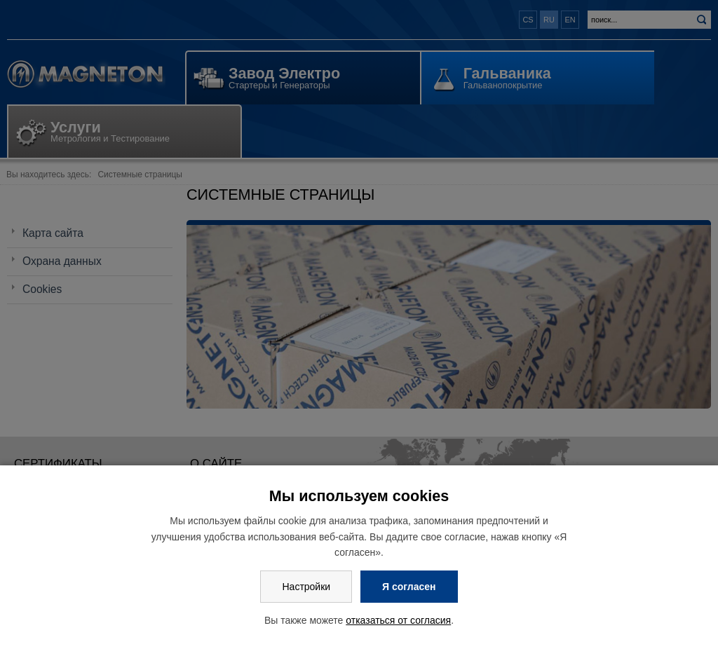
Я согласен (408, 586)
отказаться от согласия (398, 620)
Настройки (306, 586)
